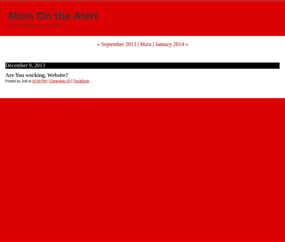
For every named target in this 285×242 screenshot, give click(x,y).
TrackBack (81, 81)
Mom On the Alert (53, 16)
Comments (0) (59, 81)
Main (145, 44)
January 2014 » (171, 44)
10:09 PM (39, 81)
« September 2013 (116, 44)
